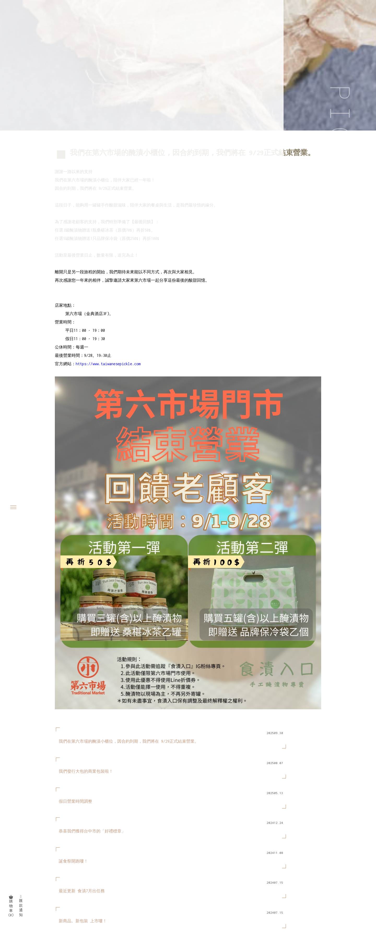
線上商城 (334, 861)
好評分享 (312, 868)
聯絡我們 (334, 868)
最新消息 (312, 861)
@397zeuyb (62, 867)
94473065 (52, 861)
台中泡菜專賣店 (206, 903)
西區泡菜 (232, 903)
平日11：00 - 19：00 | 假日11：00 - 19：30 (94, 886)
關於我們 (289, 861)
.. (211, 917)
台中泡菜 (180, 903)
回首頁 (269, 861)
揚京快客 (164, 917)
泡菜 (140, 903)
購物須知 (289, 868)
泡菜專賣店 (159, 903)
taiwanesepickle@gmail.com (78, 873)
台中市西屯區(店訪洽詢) (74, 880)
